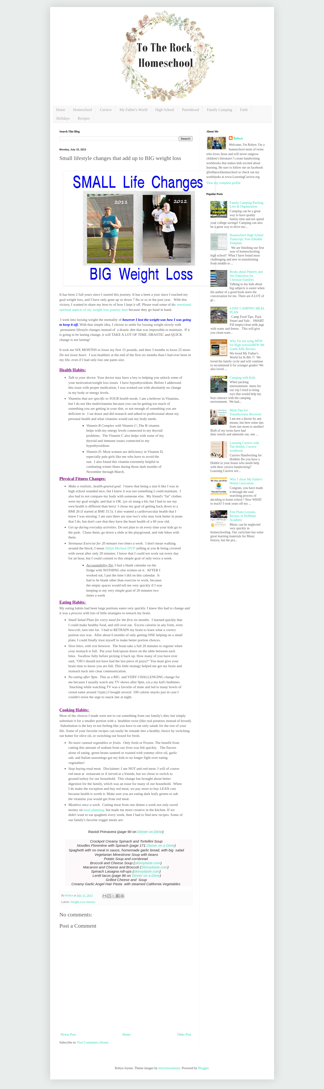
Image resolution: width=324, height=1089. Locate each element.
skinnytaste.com (147, 863)
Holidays (63, 118)
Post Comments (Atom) (92, 1042)
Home (60, 110)
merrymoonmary (169, 1068)
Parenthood (190, 110)
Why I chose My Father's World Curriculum (246, 481)
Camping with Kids (242, 377)
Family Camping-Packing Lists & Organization (246, 204)
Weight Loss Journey (83, 902)
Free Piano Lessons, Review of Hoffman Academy (243, 516)
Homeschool (82, 110)
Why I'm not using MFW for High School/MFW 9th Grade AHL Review (247, 345)
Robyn (238, 138)
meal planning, (94, 810)
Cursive (105, 110)
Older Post (184, 1034)
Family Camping (219, 110)
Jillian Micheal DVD (120, 548)
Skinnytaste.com (154, 867)
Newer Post (68, 1034)
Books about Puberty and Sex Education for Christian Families (246, 275)
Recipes (84, 118)
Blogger (203, 1068)
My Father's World (133, 110)
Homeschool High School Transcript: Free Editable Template (247, 239)
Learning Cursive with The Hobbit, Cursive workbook (244, 447)
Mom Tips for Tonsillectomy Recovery (246, 412)
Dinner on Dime (149, 832)
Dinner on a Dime (160, 845)
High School (164, 110)
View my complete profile (223, 183)
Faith (244, 110)
